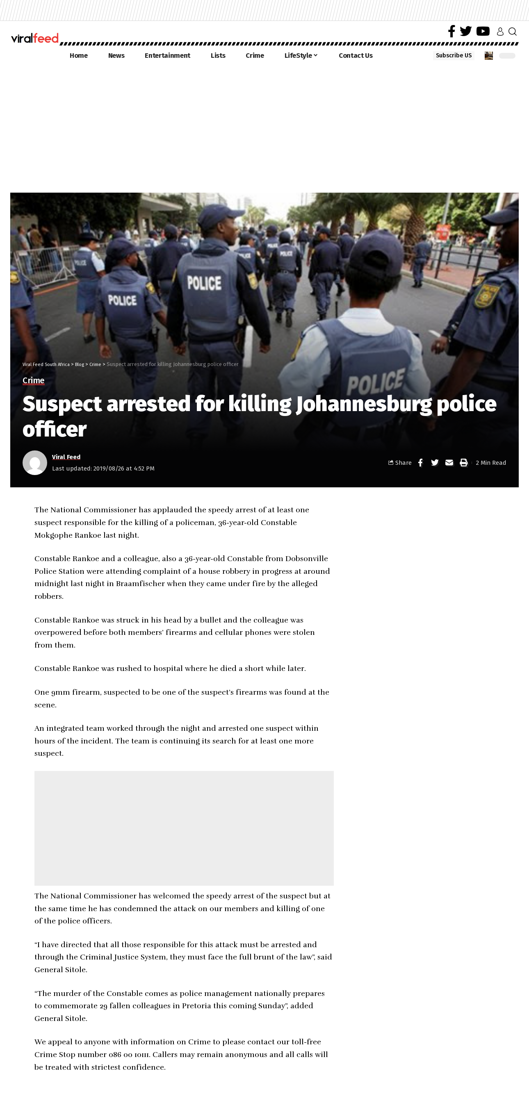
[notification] (489, 56)
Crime (34, 381)
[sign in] (500, 31)
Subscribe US (454, 55)
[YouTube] (483, 31)
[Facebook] (452, 31)
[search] (512, 32)
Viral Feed (66, 456)
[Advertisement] (264, 127)
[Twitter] (466, 31)
